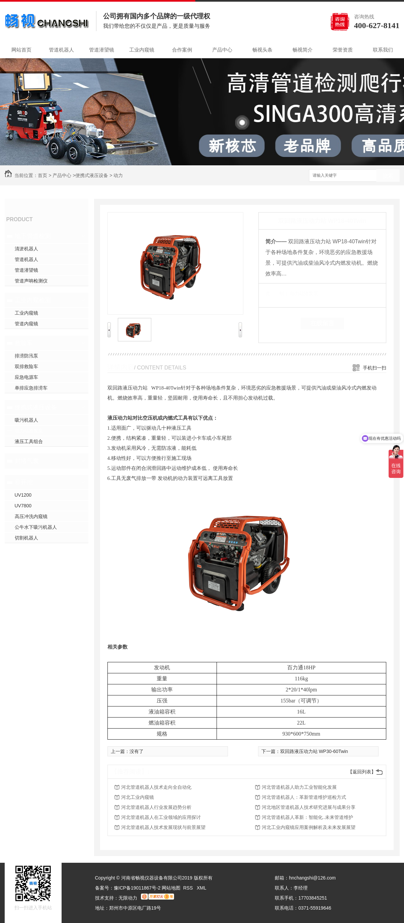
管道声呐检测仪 (31, 280)
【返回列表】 (362, 771)
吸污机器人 (26, 420)
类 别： (277, 293)
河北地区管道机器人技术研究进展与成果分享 (308, 807)
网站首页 (21, 50)
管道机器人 (61, 50)
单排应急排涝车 (31, 388)
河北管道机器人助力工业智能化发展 (299, 787)
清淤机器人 (26, 248)
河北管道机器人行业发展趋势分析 (156, 807)
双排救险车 (26, 366)
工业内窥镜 (141, 50)
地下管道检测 (33, 236)
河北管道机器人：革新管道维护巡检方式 (304, 797)
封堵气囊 (27, 460)
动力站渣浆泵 (29, 430)
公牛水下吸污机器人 (36, 527)
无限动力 (127, 898)
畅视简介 (303, 50)
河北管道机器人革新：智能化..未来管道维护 (307, 817)
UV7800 (23, 505)
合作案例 (182, 50)
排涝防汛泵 (26, 355)
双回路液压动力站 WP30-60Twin (314, 751)
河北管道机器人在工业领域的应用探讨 (161, 817)
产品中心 (222, 50)
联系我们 (383, 50)
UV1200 (23, 495)
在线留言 (322, 323)
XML (202, 888)
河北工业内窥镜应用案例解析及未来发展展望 (308, 827)
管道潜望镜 (101, 50)
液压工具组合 (29, 441)
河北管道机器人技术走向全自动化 (156, 787)
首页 (42, 175)
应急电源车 (26, 377)
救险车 (24, 343)
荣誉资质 (343, 50)
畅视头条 (262, 50)
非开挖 (24, 482)
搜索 (388, 176)
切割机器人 (26, 537)
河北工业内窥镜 (137, 797)
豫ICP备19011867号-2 (137, 888)
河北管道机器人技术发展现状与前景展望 (163, 827)
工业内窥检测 (33, 300)
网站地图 (171, 888)
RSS (188, 888)
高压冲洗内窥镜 (31, 516)
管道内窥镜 (26, 323)
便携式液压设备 (91, 175)
